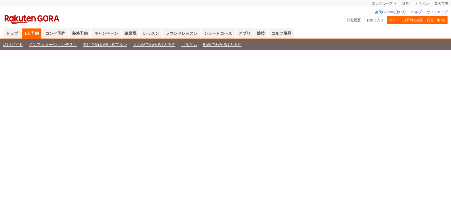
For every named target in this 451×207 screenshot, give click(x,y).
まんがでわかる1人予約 (154, 44)
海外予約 (80, 33)
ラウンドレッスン (181, 33)
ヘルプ (416, 12)
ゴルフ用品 (281, 33)
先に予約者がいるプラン (105, 44)
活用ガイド (13, 44)
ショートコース (218, 33)
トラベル (422, 3)
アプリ (244, 33)
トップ (12, 33)
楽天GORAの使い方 (390, 12)
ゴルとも (189, 44)
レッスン (151, 33)
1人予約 (31, 33)
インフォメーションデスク (53, 44)
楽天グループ (382, 3)
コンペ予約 (55, 33)
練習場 (131, 33)
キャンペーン (106, 33)
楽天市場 (441, 3)
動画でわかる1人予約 (222, 44)
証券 (405, 3)
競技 (261, 33)
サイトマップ (437, 12)
